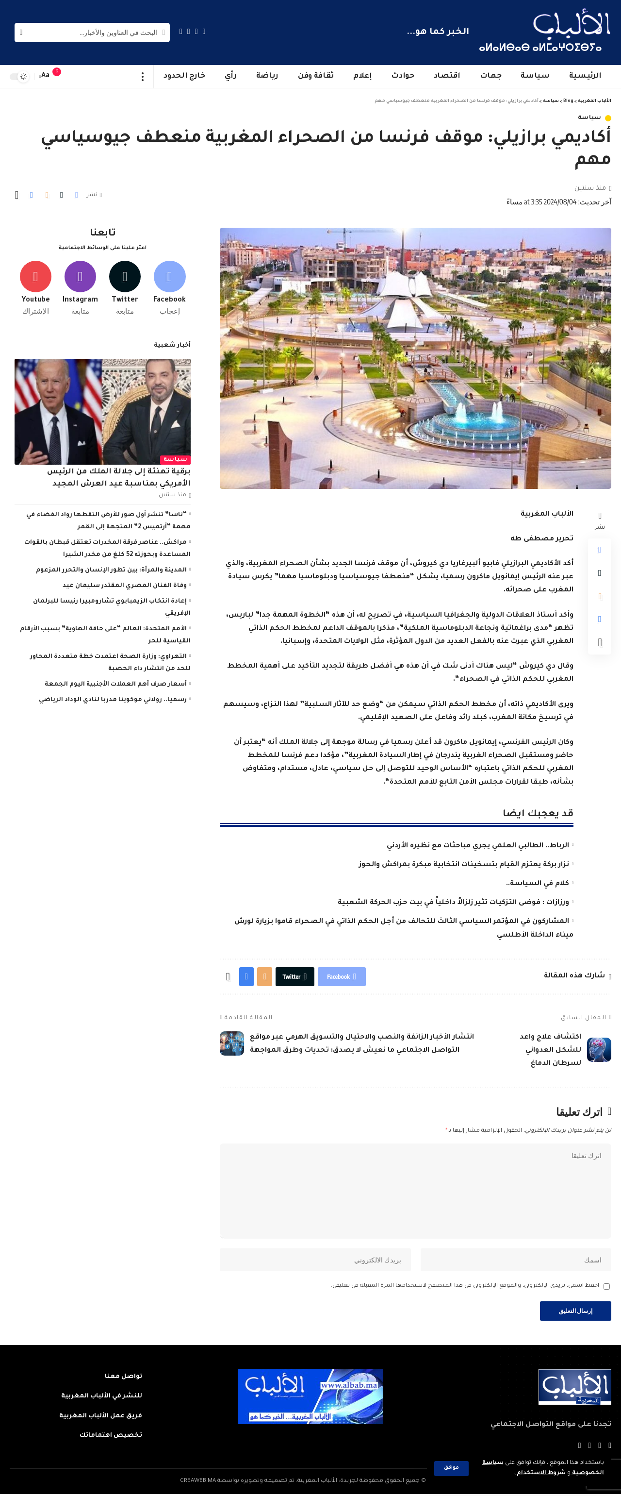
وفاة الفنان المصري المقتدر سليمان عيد (125, 585)
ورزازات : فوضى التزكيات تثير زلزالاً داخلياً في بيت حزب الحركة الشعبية (453, 903)
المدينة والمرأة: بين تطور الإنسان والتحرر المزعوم (111, 569)
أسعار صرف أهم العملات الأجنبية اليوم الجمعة (116, 683)
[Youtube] (36, 288)
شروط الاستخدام (540, 1473)
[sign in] (76, 77)
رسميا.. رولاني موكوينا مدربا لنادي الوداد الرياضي (113, 699)
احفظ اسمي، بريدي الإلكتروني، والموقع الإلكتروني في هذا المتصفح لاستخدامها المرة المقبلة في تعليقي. (465, 1288)
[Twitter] (196, 31)
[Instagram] (181, 31)
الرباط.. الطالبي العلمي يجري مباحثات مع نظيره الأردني (478, 846)
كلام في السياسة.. (537, 884)
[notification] (61, 77)
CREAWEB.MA (198, 1483)
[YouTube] (189, 31)
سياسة (590, 118)
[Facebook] (204, 31)
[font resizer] (45, 76)
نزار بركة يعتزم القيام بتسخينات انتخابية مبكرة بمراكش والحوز (464, 865)
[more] (143, 76)
